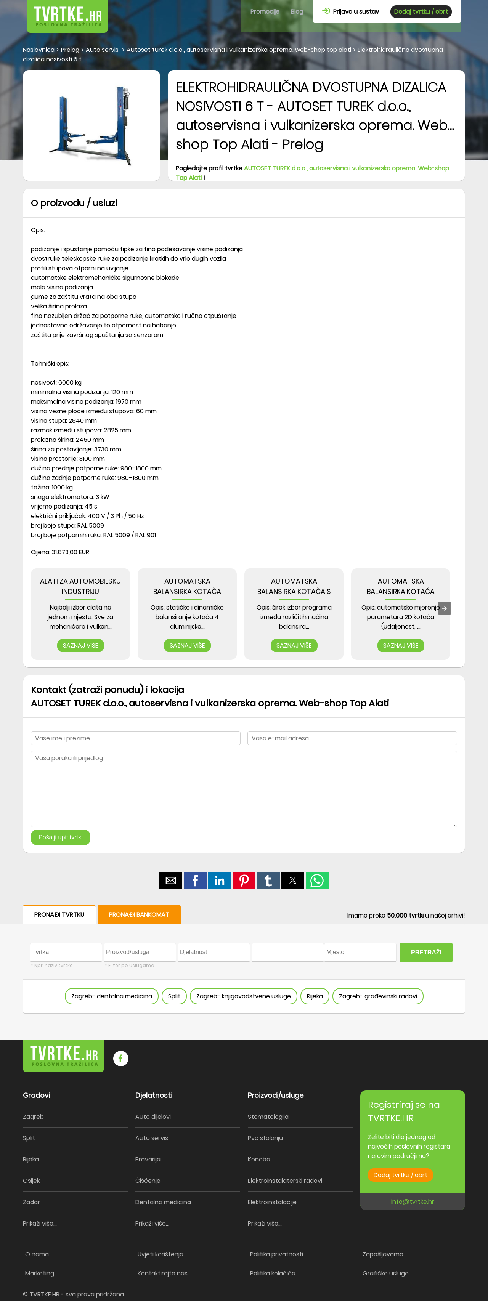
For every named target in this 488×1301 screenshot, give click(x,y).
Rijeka (315, 996)
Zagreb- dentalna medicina (111, 996)
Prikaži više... (40, 1223)
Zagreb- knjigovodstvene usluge (243, 996)
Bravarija (148, 1159)
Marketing (39, 1273)
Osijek (31, 1180)
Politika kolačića (272, 1273)
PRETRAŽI (426, 952)
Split (174, 996)
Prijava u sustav (350, 11)
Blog (297, 11)
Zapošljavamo (383, 1254)
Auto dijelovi (153, 1116)
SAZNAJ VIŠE (80, 645)
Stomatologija (268, 1116)
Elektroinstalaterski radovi (285, 1180)
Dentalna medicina (163, 1202)
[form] (244, 959)
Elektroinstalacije (272, 1202)
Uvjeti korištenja (160, 1254)
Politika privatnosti (276, 1254)
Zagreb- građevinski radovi (378, 996)
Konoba (259, 1159)
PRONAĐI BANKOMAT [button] (139, 914)
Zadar (31, 1202)
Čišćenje (148, 1180)
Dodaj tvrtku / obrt (421, 11)
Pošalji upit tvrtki (61, 837)
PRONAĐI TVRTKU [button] (59, 914)
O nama (37, 1254)
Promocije (264, 11)
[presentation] (444, 608)
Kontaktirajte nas (163, 1273)
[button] (170, 880)
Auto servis (151, 1138)
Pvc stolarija (265, 1138)
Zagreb (33, 1116)
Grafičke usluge (386, 1273)
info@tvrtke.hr (412, 1201)
